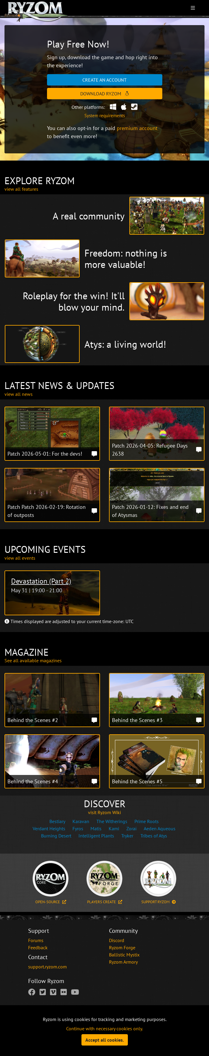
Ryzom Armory (123, 962)
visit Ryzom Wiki (104, 812)
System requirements (104, 115)
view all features (21, 189)
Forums (35, 940)
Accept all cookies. (104, 1040)
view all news (18, 394)
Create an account (104, 80)
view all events (19, 558)
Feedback (38, 947)
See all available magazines (33, 660)
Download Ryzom (104, 94)
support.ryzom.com (47, 967)
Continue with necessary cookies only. (104, 1028)
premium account (137, 128)
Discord (116, 940)
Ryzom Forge (122, 947)
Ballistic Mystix (124, 955)
